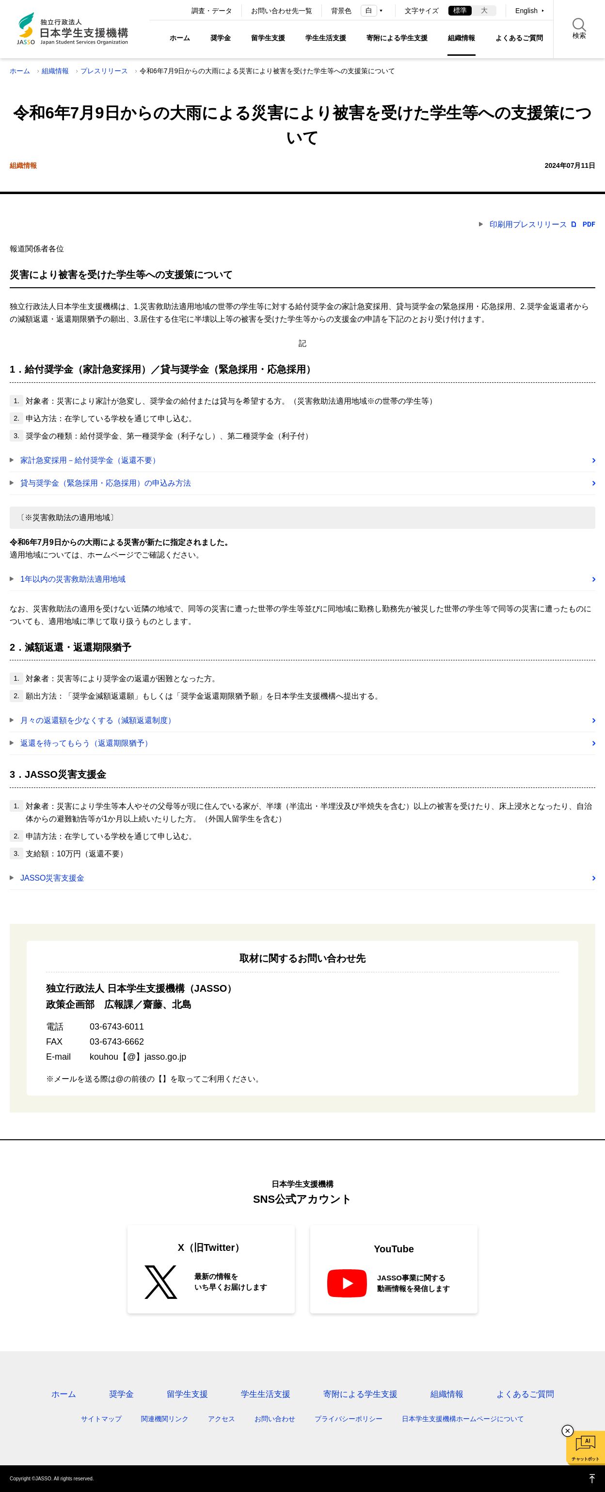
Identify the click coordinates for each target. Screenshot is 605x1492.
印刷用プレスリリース (528, 224)
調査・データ (211, 11)
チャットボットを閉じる (567, 1431)
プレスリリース (104, 71)
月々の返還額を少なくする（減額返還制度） (97, 720)
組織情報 (461, 38)
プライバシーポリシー (348, 1419)
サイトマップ (101, 1419)
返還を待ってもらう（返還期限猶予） (86, 743)
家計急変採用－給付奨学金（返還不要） (90, 460)
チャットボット (585, 1459)
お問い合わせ (275, 1419)
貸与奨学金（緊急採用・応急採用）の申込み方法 (105, 483)
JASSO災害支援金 (52, 878)
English (526, 11)
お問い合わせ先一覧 (281, 11)
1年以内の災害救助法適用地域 (73, 579)
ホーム (180, 38)
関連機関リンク (165, 1419)
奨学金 (220, 38)
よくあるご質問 (519, 38)
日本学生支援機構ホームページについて (463, 1419)
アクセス (221, 1419)
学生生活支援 (325, 38)
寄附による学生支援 (397, 38)
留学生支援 (268, 38)
